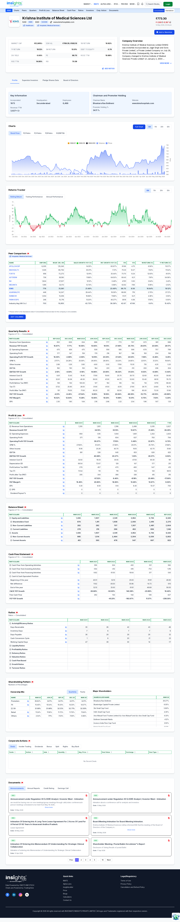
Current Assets (18, 540)
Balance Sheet (58, 10)
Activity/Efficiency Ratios (21, 623)
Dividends (39, 746)
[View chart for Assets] (62, 533)
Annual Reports (33, 788)
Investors (90, 10)
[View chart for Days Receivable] (66, 627)
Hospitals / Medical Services (48, 25)
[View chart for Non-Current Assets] (62, 536)
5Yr (168, 127)
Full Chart (139, 127)
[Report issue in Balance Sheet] (25, 507)
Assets (14, 533)
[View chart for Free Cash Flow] (78, 595)
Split (57, 746)
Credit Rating (49, 788)
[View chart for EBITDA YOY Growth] (47, 372)
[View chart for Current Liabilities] (62, 529)
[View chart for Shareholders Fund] (62, 522)
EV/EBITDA (60, 133)
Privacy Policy (126, 884)
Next (109, 860)
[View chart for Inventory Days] (66, 631)
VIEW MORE (166, 63)
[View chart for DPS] (64, 489)
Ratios (80, 10)
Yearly (82, 692)
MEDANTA (13, 285)
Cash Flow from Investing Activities (25, 569)
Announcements (17, 788)
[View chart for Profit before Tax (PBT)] (64, 467)
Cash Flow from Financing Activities (25, 573)
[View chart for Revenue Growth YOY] (64, 430)
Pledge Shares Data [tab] (51, 80)
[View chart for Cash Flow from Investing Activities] (78, 569)
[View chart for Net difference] (78, 584)
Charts (16, 10)
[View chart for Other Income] (47, 364)
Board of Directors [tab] (70, 80)
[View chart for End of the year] (78, 587)
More (133, 4)
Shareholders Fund (19, 522)
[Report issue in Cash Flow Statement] (32, 554)
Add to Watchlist (164, 32)
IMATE (65, 881)
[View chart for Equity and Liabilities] (62, 518)
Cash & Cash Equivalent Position (24, 576)
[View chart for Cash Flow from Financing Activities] (78, 572)
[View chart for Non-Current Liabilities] (62, 525)
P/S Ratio (37, 133)
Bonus (49, 746)
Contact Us (67, 900)
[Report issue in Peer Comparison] (28, 253)
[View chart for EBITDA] (47, 368)
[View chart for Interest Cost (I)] (47, 375)
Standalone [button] (169, 10)
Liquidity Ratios (17, 646)
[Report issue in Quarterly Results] (28, 331)
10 (103, 860)
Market (88, 4)
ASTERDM (13, 277)
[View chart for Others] (28, 716)
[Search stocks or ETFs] (153, 4)
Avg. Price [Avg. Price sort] (84, 752)
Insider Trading (25, 746)
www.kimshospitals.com (62, 22)
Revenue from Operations (21, 426)
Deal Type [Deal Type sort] (154, 752)
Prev (71, 860)
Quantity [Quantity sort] (62, 752)
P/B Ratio (49, 133)
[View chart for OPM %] (47, 361)
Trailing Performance (34, 197)
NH (10, 281)
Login (168, 4)
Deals (12, 746)
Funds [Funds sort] (12, 752)
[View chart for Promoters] (28, 701)
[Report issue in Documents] (22, 782)
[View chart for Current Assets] (62, 540)
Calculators (67, 897)
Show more (49, 807)
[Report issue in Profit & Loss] (23, 415)
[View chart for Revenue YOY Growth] (47, 346)
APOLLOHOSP (14, 266)
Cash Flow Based (18, 661)
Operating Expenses (19, 350)
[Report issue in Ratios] (16, 612)
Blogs (65, 894)
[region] (90, 285)
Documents (113, 10)
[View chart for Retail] (28, 712)
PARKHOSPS (14, 300)
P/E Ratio (26, 133)
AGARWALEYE (14, 292)
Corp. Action (101, 10)
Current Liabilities (19, 529)
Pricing (124, 4)
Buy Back (75, 746)
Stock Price (15, 133)
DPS (12, 489)
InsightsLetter (68, 887)
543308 (44, 22)
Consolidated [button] (159, 10)
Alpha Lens (106, 4)
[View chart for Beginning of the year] (78, 580)
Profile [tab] (14, 80)
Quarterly (72, 692)
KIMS (9, 10)
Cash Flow (71, 10)
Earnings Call (63, 788)
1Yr (156, 127)
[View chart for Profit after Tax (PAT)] (64, 475)
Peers (24, 10)
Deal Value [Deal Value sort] (107, 752)
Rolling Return (16, 197)
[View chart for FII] (28, 705)
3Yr (162, 127)
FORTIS (12, 274)
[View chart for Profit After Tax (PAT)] (47, 390)
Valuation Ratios (18, 657)
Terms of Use (126, 881)
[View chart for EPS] (47, 401)
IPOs (116, 4)
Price (65, 890)
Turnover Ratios (17, 668)
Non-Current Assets (20, 537)
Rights (65, 746)
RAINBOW (13, 296)
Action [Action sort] (29, 752)
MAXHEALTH (14, 270)
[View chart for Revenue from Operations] (47, 342)
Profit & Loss (44, 10)
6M (149, 127)
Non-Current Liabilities (21, 525)
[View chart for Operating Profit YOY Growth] (47, 357)
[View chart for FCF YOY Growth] (78, 598)
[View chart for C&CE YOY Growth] (78, 591)
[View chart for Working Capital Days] (66, 642)
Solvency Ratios (17, 653)
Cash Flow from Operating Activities (25, 565)
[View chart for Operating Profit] (47, 353)
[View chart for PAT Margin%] (47, 398)
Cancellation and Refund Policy (133, 887)
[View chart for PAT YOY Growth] (47, 394)
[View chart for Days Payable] (66, 634)
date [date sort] (46, 752)
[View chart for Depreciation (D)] (47, 379)
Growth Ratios (17, 664)
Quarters (32, 10)
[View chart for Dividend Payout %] (64, 493)
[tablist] (90, 80)
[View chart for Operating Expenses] (47, 349)
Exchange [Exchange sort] (131, 752)
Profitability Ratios (19, 649)
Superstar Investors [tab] (30, 80)
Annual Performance (54, 197)
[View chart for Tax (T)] (47, 387)
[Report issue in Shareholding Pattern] (32, 682)
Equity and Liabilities (19, 518)
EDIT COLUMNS (17, 317)
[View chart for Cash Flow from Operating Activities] (78, 565)
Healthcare (28, 25)
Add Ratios (108, 69)
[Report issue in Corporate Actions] (29, 741)
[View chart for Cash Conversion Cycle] (66, 638)
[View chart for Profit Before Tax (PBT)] (47, 383)
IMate (96, 4)
